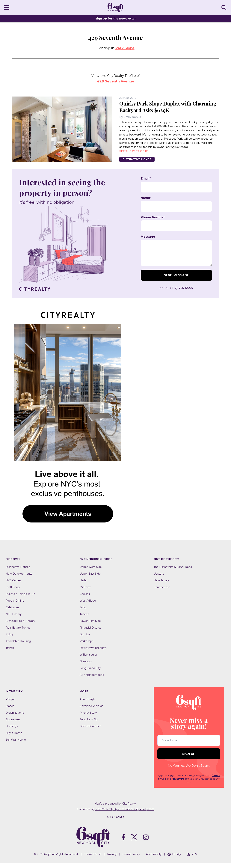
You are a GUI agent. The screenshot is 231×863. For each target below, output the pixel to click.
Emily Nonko (132, 116)
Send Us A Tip (89, 719)
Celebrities (12, 607)
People (10, 699)
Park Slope (125, 48)
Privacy (112, 854)
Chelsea (85, 594)
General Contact (90, 726)
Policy (9, 634)
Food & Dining (15, 600)
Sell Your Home (16, 739)
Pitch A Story (88, 712)
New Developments (19, 573)
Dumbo (85, 634)
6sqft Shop (13, 587)
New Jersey (161, 580)
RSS (192, 854)
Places (10, 706)
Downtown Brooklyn (93, 648)
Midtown (85, 587)
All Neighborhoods (92, 675)
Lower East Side (90, 621)
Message (148, 236)
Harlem (84, 580)
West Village (88, 600)
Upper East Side (90, 573)
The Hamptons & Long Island (173, 567)
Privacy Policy (180, 778)
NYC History (14, 614)
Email (146, 178)
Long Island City (90, 668)
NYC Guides (13, 580)
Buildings (12, 726)
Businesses (13, 719)
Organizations (15, 712)
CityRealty (129, 803)
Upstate (159, 573)
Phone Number (153, 217)
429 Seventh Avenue (115, 81)
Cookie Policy (131, 854)
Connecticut (162, 587)
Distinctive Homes (137, 159)
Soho (83, 607)
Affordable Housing (18, 641)
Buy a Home (14, 733)
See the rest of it (133, 151)
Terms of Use (92, 854)
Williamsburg (88, 654)
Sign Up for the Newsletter (115, 18)
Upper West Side (91, 567)
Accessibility (154, 854)
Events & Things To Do (20, 594)
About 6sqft (87, 699)
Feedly (174, 854)
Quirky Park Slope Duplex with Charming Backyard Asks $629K (158, 107)
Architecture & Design (20, 621)
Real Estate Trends (18, 627)
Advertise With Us (91, 706)
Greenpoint (87, 661)
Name (146, 198)
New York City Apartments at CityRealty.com (124, 809)
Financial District (90, 627)
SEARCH (224, 7)
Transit (10, 648)
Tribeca (84, 614)
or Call (176, 288)
